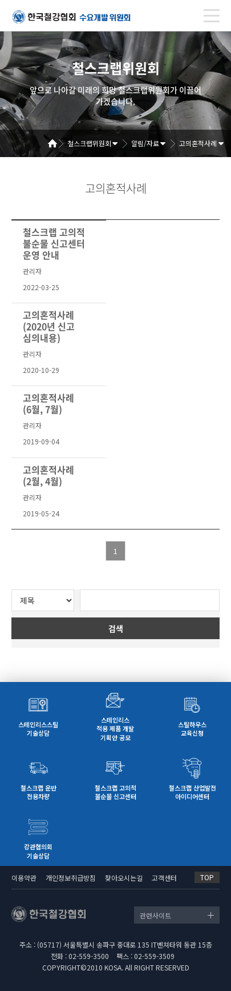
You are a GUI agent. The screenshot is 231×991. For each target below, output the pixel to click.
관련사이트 (155, 915)
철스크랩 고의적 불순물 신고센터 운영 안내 (54, 243)
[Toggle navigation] (212, 15)
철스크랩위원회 (89, 143)
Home (56, 143)
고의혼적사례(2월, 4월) (48, 475)
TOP (207, 877)
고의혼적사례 (198, 143)
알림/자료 (145, 143)
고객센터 (164, 877)
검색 (115, 628)
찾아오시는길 (124, 877)
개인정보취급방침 (71, 877)
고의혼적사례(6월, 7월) (48, 403)
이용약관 (24, 877)
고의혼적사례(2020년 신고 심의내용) (49, 326)
